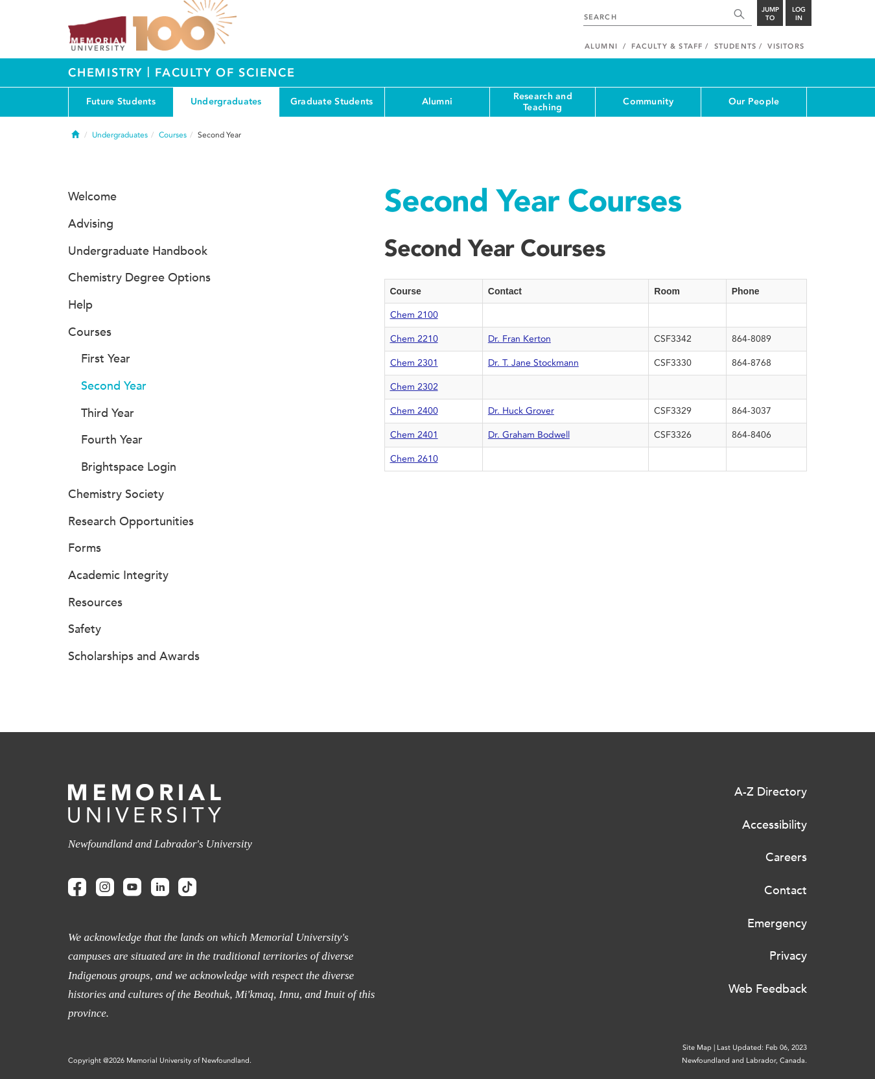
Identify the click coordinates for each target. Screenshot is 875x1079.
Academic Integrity (118, 575)
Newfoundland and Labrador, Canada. (744, 1060)
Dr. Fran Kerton (519, 338)
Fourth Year (112, 440)
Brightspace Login (128, 467)
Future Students (121, 101)
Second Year (113, 386)
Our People (754, 101)
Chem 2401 (414, 434)
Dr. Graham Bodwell (529, 434)
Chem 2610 (414, 458)
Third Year (107, 413)
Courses (173, 134)
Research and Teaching (542, 102)
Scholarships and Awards (134, 656)
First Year (105, 358)
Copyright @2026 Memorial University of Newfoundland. (159, 1060)
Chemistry (107, 72)
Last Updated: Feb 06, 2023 (762, 1047)
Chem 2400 (414, 410)
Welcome (92, 196)
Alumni (437, 101)
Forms (84, 548)
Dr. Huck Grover (521, 410)
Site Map (697, 1047)
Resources (95, 602)
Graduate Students (331, 101)
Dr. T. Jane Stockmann (533, 362)
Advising (90, 224)
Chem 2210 (414, 338)
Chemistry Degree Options (139, 277)
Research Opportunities (131, 521)
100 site (185, 26)
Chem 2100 (414, 314)
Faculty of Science (225, 72)
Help (80, 305)
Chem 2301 (414, 362)
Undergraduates (226, 101)
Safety (84, 629)
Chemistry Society (116, 494)
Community (648, 101)
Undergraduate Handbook (137, 251)
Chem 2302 (414, 386)
